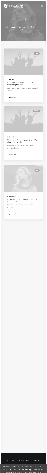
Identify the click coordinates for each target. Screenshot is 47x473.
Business (36, 118)
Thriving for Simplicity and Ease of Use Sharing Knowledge (22, 148)
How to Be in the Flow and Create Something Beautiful (20, 83)
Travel (36, 53)
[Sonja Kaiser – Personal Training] (13, 6)
